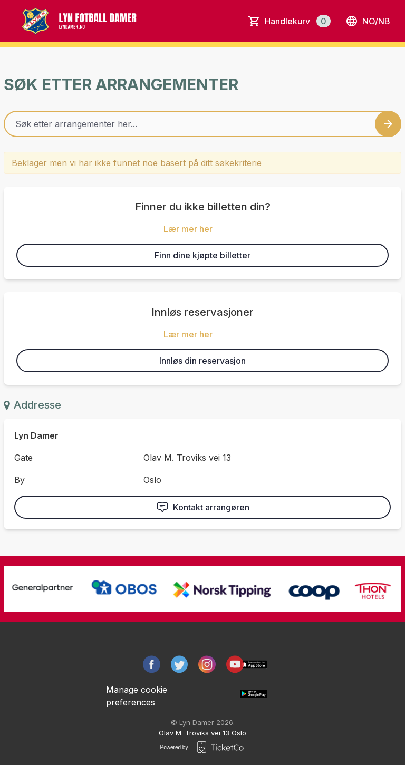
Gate (23, 457)
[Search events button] (388, 124)
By (19, 480)
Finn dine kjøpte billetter (202, 255)
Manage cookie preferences (136, 696)
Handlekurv (298, 21)
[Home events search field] (202, 124)
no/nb (367, 21)
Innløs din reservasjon (202, 360)
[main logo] (91, 21)
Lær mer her (188, 229)
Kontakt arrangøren (202, 507)
